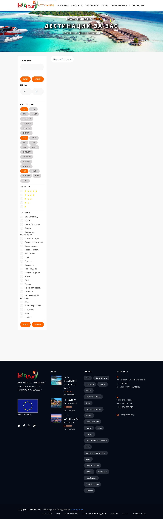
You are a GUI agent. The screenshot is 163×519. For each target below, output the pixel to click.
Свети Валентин (92, 422)
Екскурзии (92, 5)
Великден (90, 384)
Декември (26, 133)
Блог (53, 371)
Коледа (103, 384)
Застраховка (139, 513)
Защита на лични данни (94, 513)
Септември (27, 119)
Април (34, 138)
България (77, 5)
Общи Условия (71, 513)
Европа (89, 415)
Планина (89, 490)
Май (24, 142)
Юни (33, 109)
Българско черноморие (96, 453)
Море (88, 459)
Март (37, 176)
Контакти (122, 371)
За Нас (105, 5)
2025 (24, 109)
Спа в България (92, 484)
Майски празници (93, 397)
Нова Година (91, 478)
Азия (100, 428)
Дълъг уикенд (101, 378)
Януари (34, 171)
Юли (24, 114)
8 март (88, 390)
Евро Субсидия (28, 407)
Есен (88, 447)
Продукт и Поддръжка (63, 509)
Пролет (89, 428)
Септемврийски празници (96, 440)
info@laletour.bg (127, 414)
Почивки (62, 5)
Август (34, 114)
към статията (69, 395)
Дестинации (46, 5)
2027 (24, 171)
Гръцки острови (92, 465)
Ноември (26, 128)
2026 (24, 138)
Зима (88, 403)
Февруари (26, 176)
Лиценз (114, 513)
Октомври (27, 123)
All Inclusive (102, 472)
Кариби (89, 472)
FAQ (58, 513)
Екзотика (89, 434)
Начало (30, 5)
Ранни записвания (93, 409)
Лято (88, 378)
